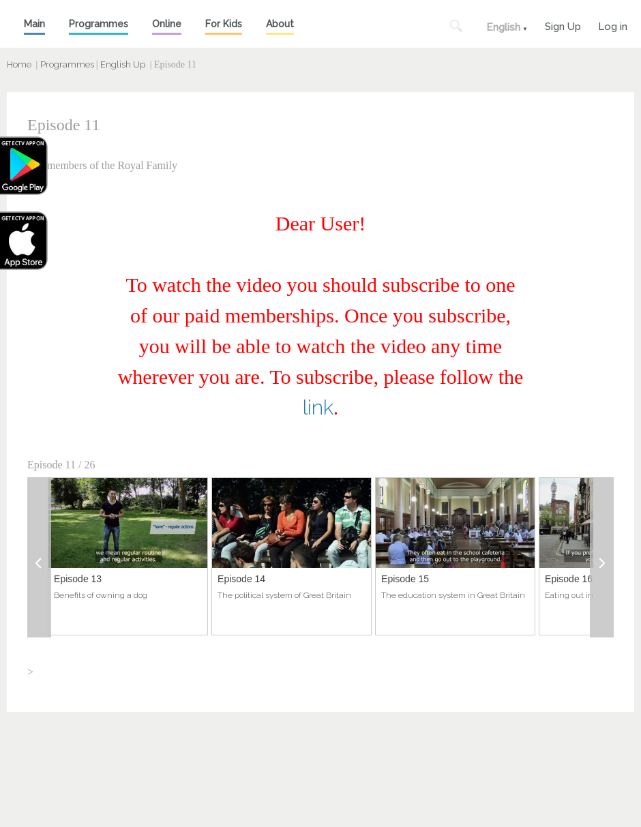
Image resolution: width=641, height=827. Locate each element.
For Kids (223, 23)
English (503, 27)
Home (19, 64)
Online (166, 23)
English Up (122, 64)
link (318, 407)
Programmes (98, 23)
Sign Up (563, 24)
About (280, 23)
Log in (612, 24)
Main (34, 23)
